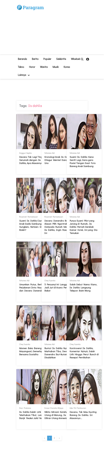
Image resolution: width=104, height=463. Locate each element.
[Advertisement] (59, 28)
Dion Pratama (25, 408)
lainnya (24, 75)
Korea (67, 67)
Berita (35, 59)
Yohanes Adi (49, 153)
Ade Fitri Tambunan (78, 408)
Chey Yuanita (49, 280)
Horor (32, 67)
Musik (55, 67)
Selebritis (61, 59)
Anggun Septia (25, 153)
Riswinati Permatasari (28, 216)
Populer (47, 59)
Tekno (21, 67)
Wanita (44, 67)
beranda (22, 59)
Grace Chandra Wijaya (53, 408)
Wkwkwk (75, 59)
